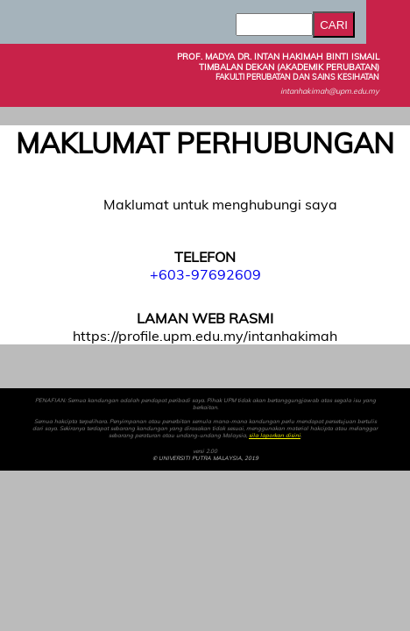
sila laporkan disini (274, 435)
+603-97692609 (205, 274)
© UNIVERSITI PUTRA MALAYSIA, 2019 (205, 458)
